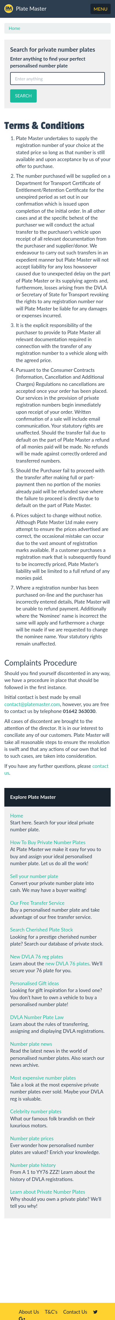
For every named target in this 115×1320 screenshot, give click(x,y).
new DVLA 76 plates (67, 963)
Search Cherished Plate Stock (41, 930)
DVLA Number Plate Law (37, 1017)
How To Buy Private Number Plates (48, 842)
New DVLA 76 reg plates (36, 957)
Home (14, 28)
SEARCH (23, 95)
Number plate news (31, 1044)
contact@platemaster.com (32, 704)
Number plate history (33, 1165)
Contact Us (75, 1312)
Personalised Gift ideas (34, 983)
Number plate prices (31, 1138)
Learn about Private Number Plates (47, 1192)
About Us (29, 1312)
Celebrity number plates (36, 1111)
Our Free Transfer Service (37, 903)
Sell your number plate (34, 876)
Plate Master (25, 8)
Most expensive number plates (43, 1078)
